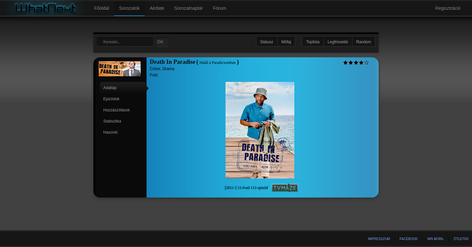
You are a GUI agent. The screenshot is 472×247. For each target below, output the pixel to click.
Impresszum (379, 239)
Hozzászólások (116, 110)
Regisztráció (448, 8)
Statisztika (112, 121)
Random (363, 42)
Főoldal (101, 8)
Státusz (266, 42)
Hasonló (110, 132)
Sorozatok (129, 8)
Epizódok (111, 99)
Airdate (157, 8)
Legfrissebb (338, 42)
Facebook (409, 239)
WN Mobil (435, 239)
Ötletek (461, 239)
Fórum (219, 8)
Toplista (313, 42)
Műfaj (286, 42)
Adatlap (110, 88)
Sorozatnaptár (188, 8)
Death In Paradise (172, 62)
